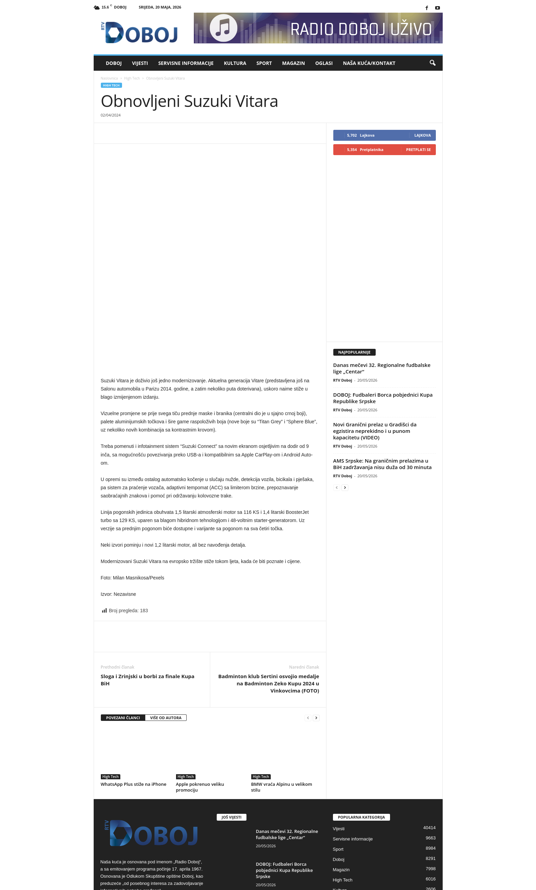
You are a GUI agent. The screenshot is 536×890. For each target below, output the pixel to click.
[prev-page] (308, 646)
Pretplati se (418, 149)
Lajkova (422, 135)
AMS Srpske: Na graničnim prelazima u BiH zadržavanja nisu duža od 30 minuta (382, 438)
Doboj (114, 63)
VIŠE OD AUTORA (166, 645)
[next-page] (316, 646)
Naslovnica (109, 78)
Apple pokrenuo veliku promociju (200, 715)
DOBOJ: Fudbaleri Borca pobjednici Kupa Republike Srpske (383, 372)
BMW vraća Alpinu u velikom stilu (281, 715)
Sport (264, 63)
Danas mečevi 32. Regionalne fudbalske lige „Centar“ (382, 342)
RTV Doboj (342, 354)
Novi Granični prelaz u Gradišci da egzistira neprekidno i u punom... (281, 832)
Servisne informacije (186, 63)
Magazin (293, 63)
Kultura (235, 63)
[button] (432, 63)
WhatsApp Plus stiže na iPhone (133, 712)
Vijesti (140, 63)
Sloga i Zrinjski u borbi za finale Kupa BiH (148, 608)
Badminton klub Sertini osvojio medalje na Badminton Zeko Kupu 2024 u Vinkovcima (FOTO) (268, 611)
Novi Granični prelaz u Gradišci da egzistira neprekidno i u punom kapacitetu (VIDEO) (375, 405)
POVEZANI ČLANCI (123, 645)
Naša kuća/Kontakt (369, 63)
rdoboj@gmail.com (154, 833)
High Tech (132, 78)
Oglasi (324, 63)
